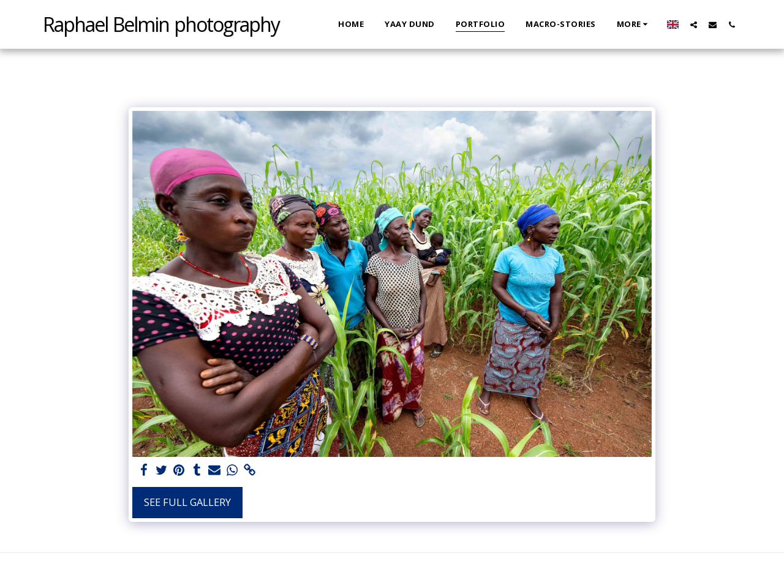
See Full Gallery (187, 502)
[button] (694, 24)
